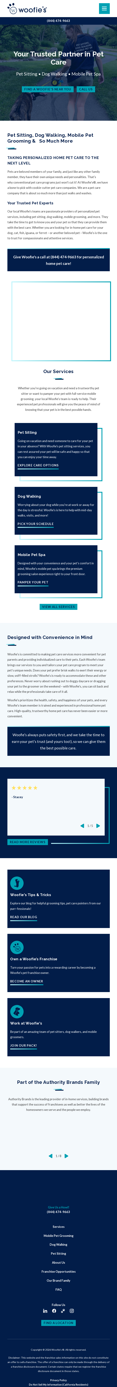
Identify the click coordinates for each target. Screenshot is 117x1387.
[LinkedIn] (45, 1311)
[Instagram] (72, 1311)
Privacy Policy (58, 1380)
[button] (7, 1379)
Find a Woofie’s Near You (47, 89)
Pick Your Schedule (36, 524)
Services (58, 1227)
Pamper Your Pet (33, 582)
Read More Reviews (27, 842)
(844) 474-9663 (58, 21)
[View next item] (98, 826)
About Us (58, 1262)
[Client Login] (63, 1311)
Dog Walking (58, 1244)
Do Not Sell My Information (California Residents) (58, 1384)
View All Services (58, 607)
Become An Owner (26, 981)
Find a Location (58, 1323)
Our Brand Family (58, 1280)
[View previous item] (82, 826)
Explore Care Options (38, 465)
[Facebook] (54, 1311)
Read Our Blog (23, 917)
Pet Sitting (58, 1253)
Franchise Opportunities (59, 1271)
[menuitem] (58, 1226)
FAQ (59, 1289)
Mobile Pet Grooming (58, 1236)
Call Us (86, 89)
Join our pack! (23, 1045)
